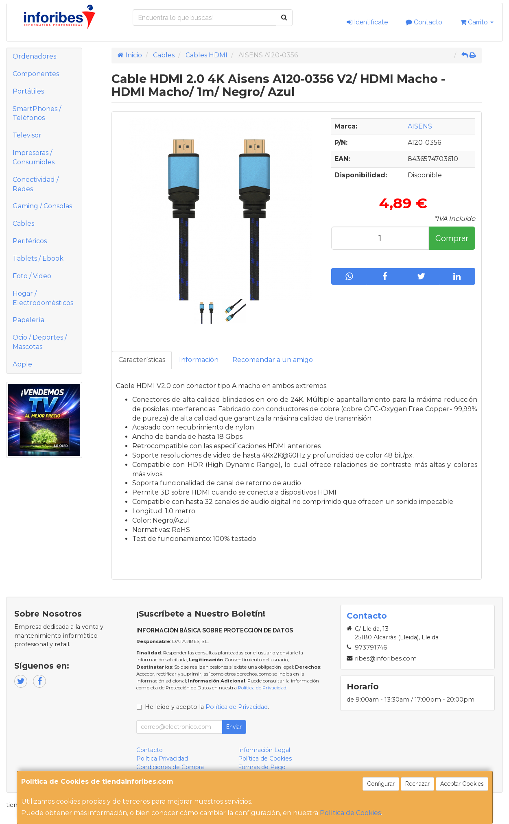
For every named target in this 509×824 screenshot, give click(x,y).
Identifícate (367, 22)
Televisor (27, 135)
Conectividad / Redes (36, 184)
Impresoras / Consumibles (34, 157)
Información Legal (264, 750)
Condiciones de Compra (170, 767)
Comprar (451, 238)
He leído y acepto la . (207, 707)
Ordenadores (34, 56)
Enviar (234, 727)
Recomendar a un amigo (272, 360)
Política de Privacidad (262, 688)
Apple (22, 364)
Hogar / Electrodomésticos (43, 298)
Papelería (28, 320)
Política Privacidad (162, 758)
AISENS (420, 126)
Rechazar (417, 783)
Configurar (381, 783)
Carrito (477, 22)
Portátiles (28, 91)
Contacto (424, 22)
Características (141, 360)
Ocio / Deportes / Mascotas (40, 342)
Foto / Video (32, 276)
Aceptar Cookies (462, 783)
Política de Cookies (350, 813)
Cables (23, 223)
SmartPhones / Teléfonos (37, 113)
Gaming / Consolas (42, 206)
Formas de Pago (262, 767)
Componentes (36, 74)
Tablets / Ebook (38, 258)
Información (198, 360)
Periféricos (30, 241)
